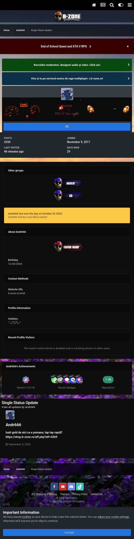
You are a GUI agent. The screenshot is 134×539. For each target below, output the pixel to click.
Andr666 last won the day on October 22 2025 (35, 213)
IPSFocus (52, 494)
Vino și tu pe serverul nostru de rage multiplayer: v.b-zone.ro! (67, 78)
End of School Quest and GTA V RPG (64, 46)
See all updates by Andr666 (18, 407)
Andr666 (13, 424)
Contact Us (96, 494)
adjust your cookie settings (113, 516)
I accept (67, 532)
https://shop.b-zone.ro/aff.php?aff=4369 (31, 437)
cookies (26, 516)
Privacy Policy (80, 494)
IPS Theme (37, 494)
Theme (65, 494)
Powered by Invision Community (67, 501)
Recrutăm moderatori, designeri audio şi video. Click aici (67, 64)
